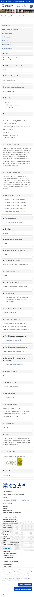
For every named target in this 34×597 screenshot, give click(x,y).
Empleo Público (7, 564)
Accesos (9, 1)
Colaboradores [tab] (6, 44)
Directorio (5, 506)
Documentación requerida (14, 364)
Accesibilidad (6, 551)
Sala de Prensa (7, 525)
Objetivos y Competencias (10, 29)
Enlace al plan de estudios (14, 222)
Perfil (3, 1)
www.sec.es (9, 129)
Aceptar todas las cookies (23, 589)
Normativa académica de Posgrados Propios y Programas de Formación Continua (17, 299)
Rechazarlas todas (25, 584)
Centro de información (9, 519)
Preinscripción (6, 37)
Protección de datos (9, 557)
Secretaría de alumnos (9, 521)
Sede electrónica (18, 1)
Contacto (5, 508)
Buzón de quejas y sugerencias (12, 512)
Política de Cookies (21, 578)
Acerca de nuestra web (9, 553)
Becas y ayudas (7, 566)
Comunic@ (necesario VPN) (11, 542)
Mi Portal (5, 534)
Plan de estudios (7, 33)
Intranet (5, 536)
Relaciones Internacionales (10, 523)
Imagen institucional (8, 555)
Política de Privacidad (13, 580)
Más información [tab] (7, 48)
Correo (5, 540)
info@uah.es (25, 500)
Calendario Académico (9, 544)
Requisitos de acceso (12, 340)
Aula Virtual (6, 538)
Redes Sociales (7, 527)
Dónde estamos (7, 510)
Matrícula (5, 41)
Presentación (6, 25)
